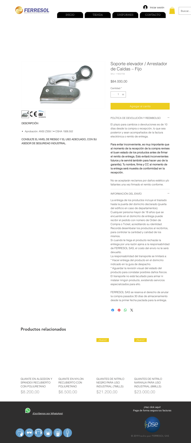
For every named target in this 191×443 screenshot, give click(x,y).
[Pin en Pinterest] (119, 310)
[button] (172, 10)
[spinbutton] (118, 94)
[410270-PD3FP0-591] (27, 410)
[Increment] (123, 94)
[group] (95, 368)
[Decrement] (113, 94)
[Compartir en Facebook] (113, 310)
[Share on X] (132, 310)
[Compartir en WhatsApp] (125, 310)
